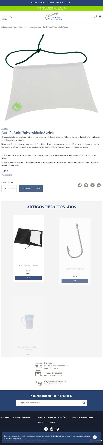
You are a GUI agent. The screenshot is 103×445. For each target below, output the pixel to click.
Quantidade (7, 192)
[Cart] (100, 16)
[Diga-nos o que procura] (51, 403)
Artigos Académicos (9, 27)
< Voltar (4, 138)
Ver (28, 285)
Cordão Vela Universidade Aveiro (55, 27)
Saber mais (17, 438)
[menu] (4, 17)
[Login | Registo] (96, 16)
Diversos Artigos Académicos (30, 27)
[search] (10, 17)
